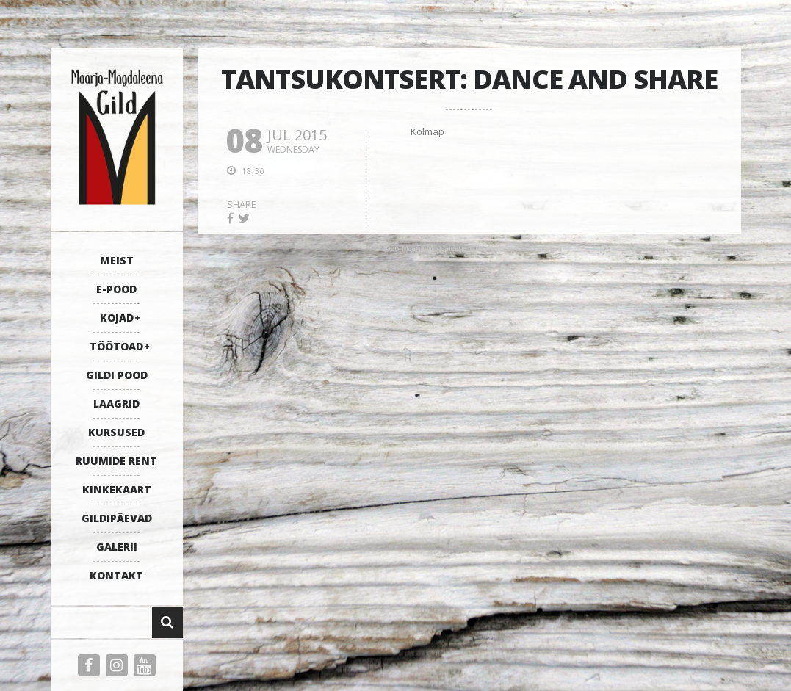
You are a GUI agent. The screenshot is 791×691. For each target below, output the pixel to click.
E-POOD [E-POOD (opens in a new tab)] (116, 289)
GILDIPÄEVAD (117, 518)
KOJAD (117, 318)
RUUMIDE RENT (116, 461)
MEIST (117, 260)
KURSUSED (116, 432)
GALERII (116, 547)
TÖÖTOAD (116, 346)
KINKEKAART (116, 489)
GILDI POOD (117, 375)
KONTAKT (116, 575)
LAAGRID (116, 403)
